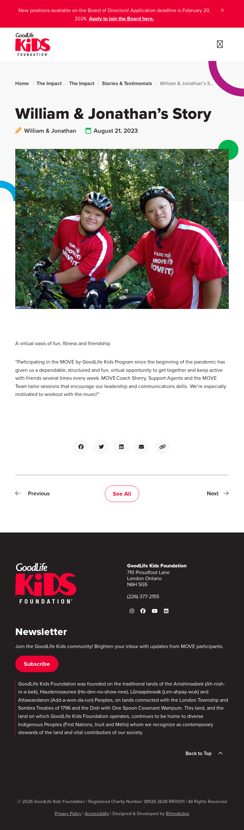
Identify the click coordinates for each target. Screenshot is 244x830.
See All (122, 494)
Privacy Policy (68, 813)
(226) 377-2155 (143, 596)
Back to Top (206, 753)
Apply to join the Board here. (121, 18)
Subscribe (37, 664)
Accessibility (97, 813)
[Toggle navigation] (220, 44)
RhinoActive (177, 813)
